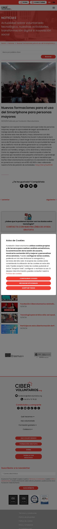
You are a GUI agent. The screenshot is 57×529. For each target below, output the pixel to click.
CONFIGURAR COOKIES (28, 278)
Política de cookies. (14, 273)
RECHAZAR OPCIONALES (28, 283)
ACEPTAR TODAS (28, 288)
